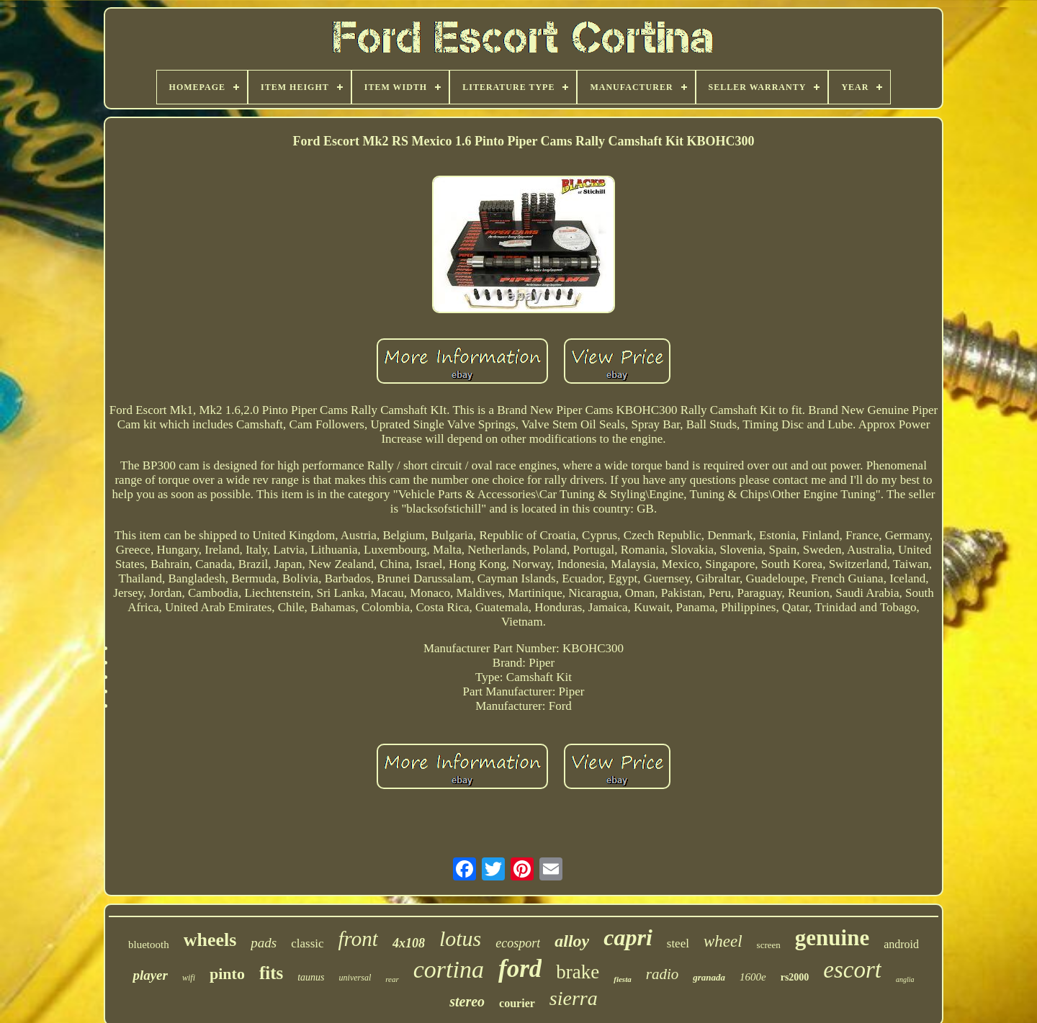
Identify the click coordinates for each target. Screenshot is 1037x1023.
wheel (723, 941)
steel (678, 943)
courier (517, 1003)
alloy (572, 941)
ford (520, 969)
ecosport (517, 943)
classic (307, 943)
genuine (832, 937)
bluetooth (148, 944)
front (358, 938)
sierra (573, 998)
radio (662, 974)
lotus (460, 938)
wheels (210, 939)
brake (577, 972)
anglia (905, 979)
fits (271, 973)
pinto (227, 974)
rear (392, 979)
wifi (188, 978)
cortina (448, 969)
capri (627, 937)
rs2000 (795, 977)
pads (264, 942)
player (150, 975)
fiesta (622, 979)
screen (769, 944)
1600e (753, 977)
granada (709, 977)
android (901, 944)
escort (852, 970)
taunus (310, 977)
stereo (467, 1001)
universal (355, 978)
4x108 (408, 943)
